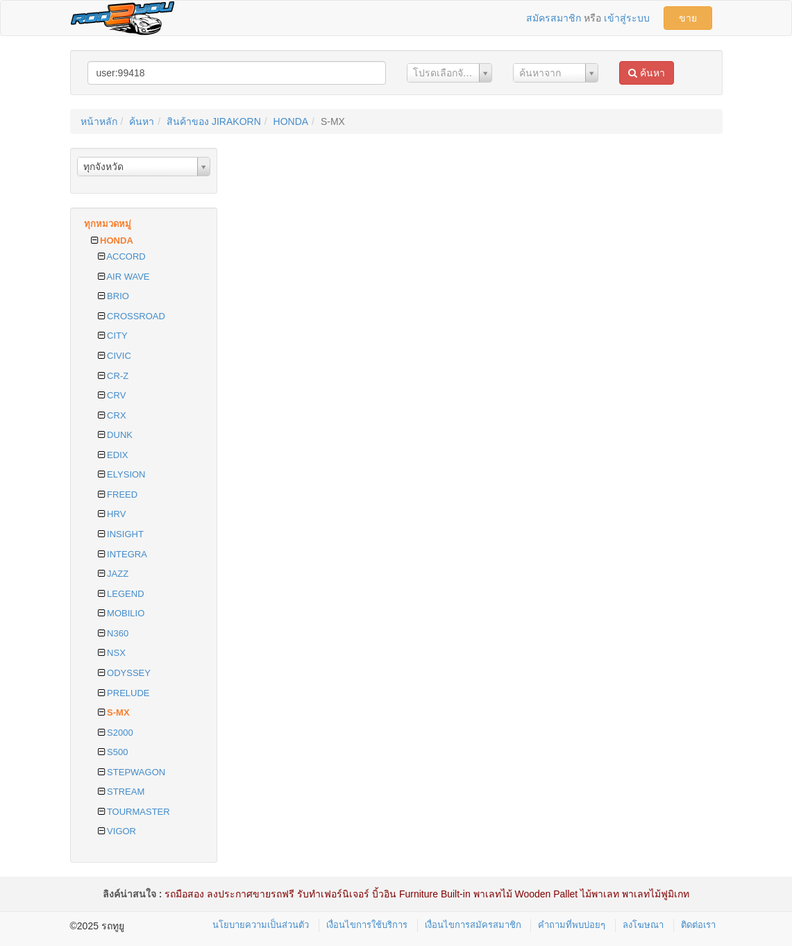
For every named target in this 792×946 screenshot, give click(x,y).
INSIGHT (121, 534)
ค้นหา (646, 72)
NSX (112, 653)
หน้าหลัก (99, 121)
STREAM (121, 791)
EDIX (113, 455)
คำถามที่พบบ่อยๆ (571, 925)
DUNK (115, 435)
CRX (112, 415)
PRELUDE (124, 693)
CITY (113, 335)
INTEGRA (122, 554)
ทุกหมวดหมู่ (107, 224)
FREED (118, 494)
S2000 (115, 732)
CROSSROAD (131, 316)
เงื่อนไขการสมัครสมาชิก (473, 925)
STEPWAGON (132, 772)
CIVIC (114, 355)
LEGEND (121, 594)
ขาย (688, 18)
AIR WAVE (124, 276)
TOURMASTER (134, 811)
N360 (113, 633)
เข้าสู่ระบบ (627, 18)
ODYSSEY (124, 673)
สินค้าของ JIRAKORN (214, 121)
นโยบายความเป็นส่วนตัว (260, 925)
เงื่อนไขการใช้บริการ (366, 925)
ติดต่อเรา (698, 925)
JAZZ (113, 573)
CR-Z (113, 376)
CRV (112, 395)
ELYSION (122, 474)
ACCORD (122, 256)
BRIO (113, 296)
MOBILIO (121, 613)
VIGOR (117, 831)
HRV (112, 514)
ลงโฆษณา (643, 925)
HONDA (291, 121)
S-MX (114, 712)
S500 (113, 752)
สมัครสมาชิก (553, 18)
